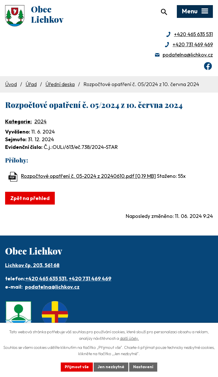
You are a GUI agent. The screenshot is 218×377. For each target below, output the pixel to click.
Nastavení (143, 366)
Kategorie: (18, 121)
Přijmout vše (77, 366)
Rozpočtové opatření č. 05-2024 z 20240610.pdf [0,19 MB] (88, 176)
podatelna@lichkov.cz (188, 54)
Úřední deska (60, 84)
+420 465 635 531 (193, 34)
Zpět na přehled (30, 198)
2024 (40, 121)
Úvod (11, 84)
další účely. (129, 338)
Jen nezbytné (111, 366)
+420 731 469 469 (193, 44)
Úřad (31, 84)
